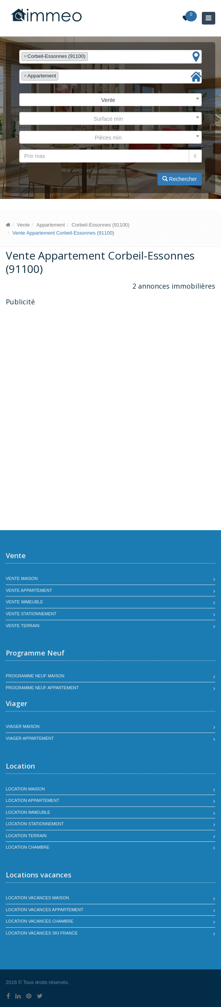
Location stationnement (35, 823)
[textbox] (92, 56)
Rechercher (179, 179)
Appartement (50, 225)
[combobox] (110, 57)
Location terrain (26, 835)
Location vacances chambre (39, 921)
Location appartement (32, 800)
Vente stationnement (31, 613)
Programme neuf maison (35, 676)
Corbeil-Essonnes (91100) (100, 225)
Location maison (25, 789)
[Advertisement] (70, 364)
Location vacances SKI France (42, 933)
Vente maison (22, 578)
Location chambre (27, 847)
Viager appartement (30, 738)
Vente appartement (29, 590)
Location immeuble (28, 812)
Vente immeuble (24, 602)
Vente (23, 225)
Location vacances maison (37, 897)
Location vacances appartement (44, 909)
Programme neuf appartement (42, 687)
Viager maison (23, 726)
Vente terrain (23, 625)
